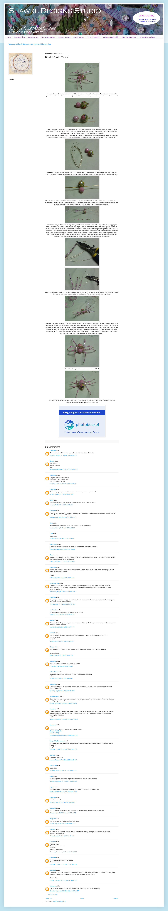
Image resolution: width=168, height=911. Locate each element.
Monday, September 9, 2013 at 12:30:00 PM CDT (64, 719)
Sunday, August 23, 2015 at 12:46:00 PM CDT (63, 813)
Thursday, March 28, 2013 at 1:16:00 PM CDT (63, 484)
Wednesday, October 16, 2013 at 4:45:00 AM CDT (64, 735)
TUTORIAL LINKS (94, 37)
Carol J (52, 555)
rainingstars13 (54, 583)
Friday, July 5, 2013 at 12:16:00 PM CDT (61, 666)
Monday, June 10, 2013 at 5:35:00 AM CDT (62, 627)
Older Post (115, 898)
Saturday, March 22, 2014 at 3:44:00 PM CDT (63, 770)
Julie (51, 523)
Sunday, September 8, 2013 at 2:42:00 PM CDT (63, 703)
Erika (51, 776)
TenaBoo (52, 829)
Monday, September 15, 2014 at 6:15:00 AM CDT (64, 781)
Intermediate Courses (48, 37)
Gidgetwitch (53, 647)
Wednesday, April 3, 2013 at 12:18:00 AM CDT (63, 517)
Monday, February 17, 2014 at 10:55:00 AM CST (63, 760)
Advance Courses (64, 37)
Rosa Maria (53, 765)
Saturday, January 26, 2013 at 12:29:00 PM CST (63, 455)
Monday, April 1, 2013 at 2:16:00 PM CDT (61, 494)
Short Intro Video (19, 37)
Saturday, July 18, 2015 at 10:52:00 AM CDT (62, 802)
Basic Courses (33, 37)
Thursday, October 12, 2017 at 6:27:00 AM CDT (63, 864)
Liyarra (52, 787)
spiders (52, 676)
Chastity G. (53, 544)
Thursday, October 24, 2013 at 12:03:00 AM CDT (64, 749)
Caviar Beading (54, 733)
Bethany (70, 515)
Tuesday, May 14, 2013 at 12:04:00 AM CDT (62, 549)
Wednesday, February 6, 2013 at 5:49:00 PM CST (64, 469)
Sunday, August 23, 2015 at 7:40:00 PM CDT (62, 823)
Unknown (53, 450)
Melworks (53, 870)
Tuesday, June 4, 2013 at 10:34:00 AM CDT (62, 614)
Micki (51, 500)
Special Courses (78, 37)
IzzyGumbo (53, 610)
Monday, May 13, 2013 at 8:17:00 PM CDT (62, 538)
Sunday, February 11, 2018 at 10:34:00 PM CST (63, 880)
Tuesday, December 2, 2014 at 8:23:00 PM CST (63, 791)
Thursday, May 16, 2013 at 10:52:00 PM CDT (62, 604)
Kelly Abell (53, 818)
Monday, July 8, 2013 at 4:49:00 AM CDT (61, 678)
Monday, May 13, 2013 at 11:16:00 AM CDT (62, 528)
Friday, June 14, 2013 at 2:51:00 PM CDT (61, 655)
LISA (51, 533)
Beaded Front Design (56, 731)
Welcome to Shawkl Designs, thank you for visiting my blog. (30, 44)
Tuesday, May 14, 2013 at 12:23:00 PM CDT (62, 561)
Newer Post (49, 898)
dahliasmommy (54, 696)
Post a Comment (52, 894)
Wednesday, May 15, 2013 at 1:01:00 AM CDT (63, 592)
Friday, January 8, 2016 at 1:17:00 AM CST (62, 836)
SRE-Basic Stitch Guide (110, 37)
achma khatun (54, 672)
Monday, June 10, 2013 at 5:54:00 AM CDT (62, 641)
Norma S (52, 620)
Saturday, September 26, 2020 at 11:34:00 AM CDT (64, 891)
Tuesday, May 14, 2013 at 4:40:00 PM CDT (62, 577)
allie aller (52, 755)
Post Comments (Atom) (59, 901)
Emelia (52, 461)
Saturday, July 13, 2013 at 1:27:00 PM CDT (62, 691)
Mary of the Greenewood (57, 741)
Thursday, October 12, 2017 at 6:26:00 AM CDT (63, 852)
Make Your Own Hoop (129, 37)
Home (9, 37)
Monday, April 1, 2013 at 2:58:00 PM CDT (61, 505)
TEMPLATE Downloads (147, 37)
